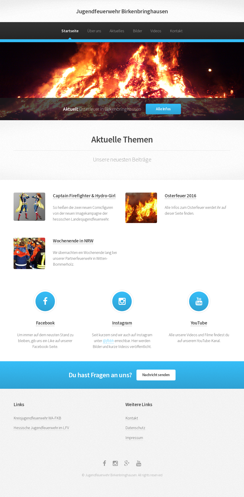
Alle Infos (163, 108)
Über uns (94, 30)
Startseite (70, 30)
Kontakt (176, 30)
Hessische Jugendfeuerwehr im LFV (41, 427)
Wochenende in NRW (73, 241)
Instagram (122, 323)
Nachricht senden (156, 374)
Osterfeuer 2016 (180, 196)
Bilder (137, 30)
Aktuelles (117, 30)
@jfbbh (108, 340)
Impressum (134, 437)
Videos (155, 30)
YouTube (199, 323)
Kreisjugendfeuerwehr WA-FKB (37, 418)
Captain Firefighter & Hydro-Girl (84, 196)
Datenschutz (135, 427)
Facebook (45, 323)
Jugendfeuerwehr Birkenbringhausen (122, 11)
